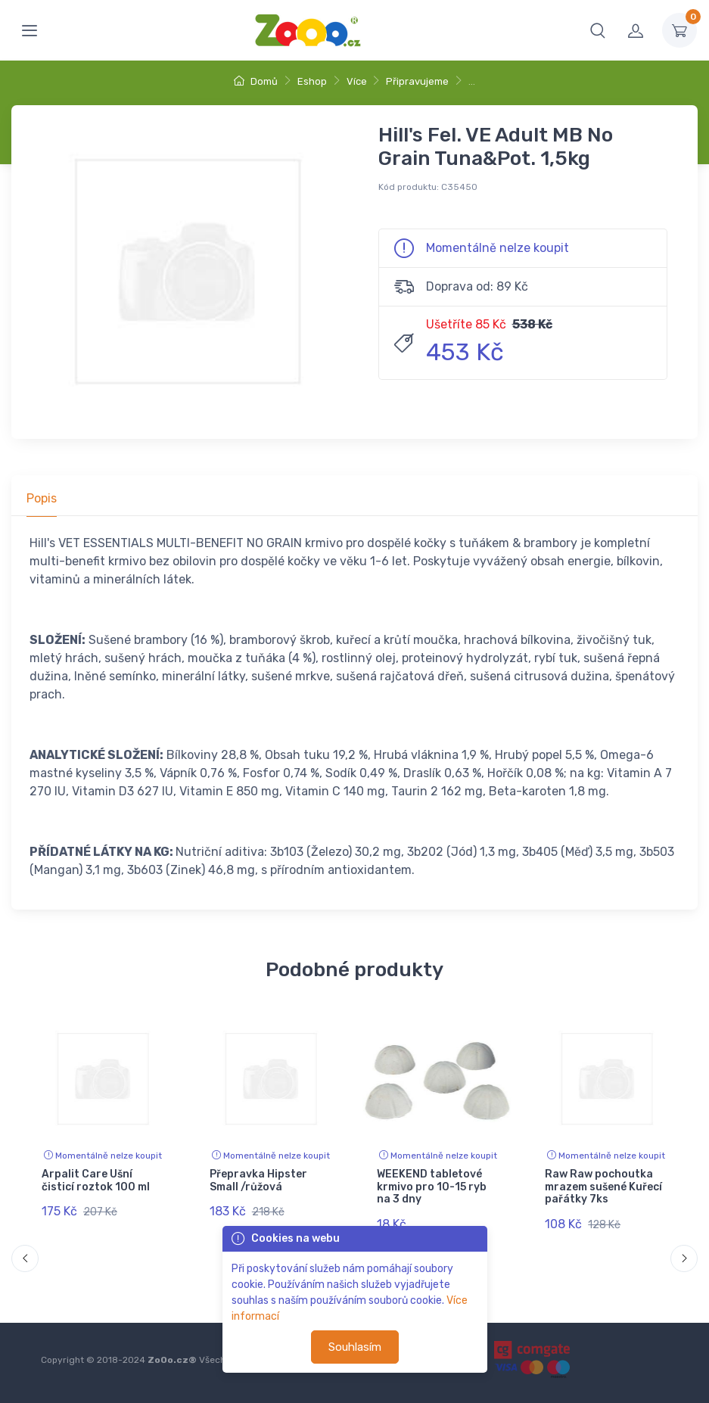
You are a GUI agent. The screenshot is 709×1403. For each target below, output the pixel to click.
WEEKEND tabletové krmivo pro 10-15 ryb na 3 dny (432, 1187)
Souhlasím (354, 1347)
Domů (256, 81)
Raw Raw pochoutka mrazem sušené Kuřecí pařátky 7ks (603, 1187)
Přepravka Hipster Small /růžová (258, 1180)
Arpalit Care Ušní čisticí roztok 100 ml (96, 1180)
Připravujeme (417, 81)
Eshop (312, 81)
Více (357, 81)
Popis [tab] (41, 498)
